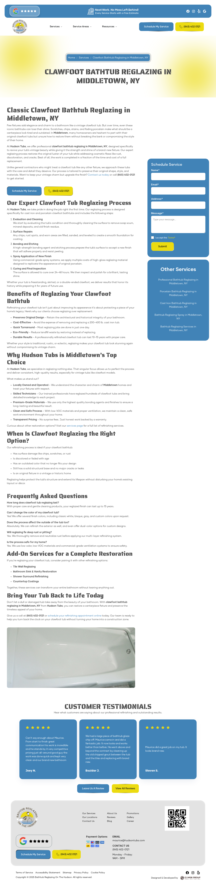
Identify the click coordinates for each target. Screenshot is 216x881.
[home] (19, 26)
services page (74, 426)
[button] (56, 26)
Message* (157, 213)
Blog (109, 821)
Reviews (111, 817)
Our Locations (89, 817)
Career (130, 821)
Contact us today (98, 175)
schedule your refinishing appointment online (74, 615)
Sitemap (67, 873)
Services (55, 26)
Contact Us (88, 821)
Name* (155, 170)
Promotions (133, 813)
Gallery (130, 817)
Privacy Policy (81, 873)
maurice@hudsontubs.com (128, 840)
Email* (155, 184)
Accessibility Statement (47, 873)
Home (71, 60)
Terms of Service (24, 873)
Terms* (171, 237)
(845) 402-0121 (120, 849)
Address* (157, 198)
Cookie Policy (98, 873)
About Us (112, 813)
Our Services (88, 813)
